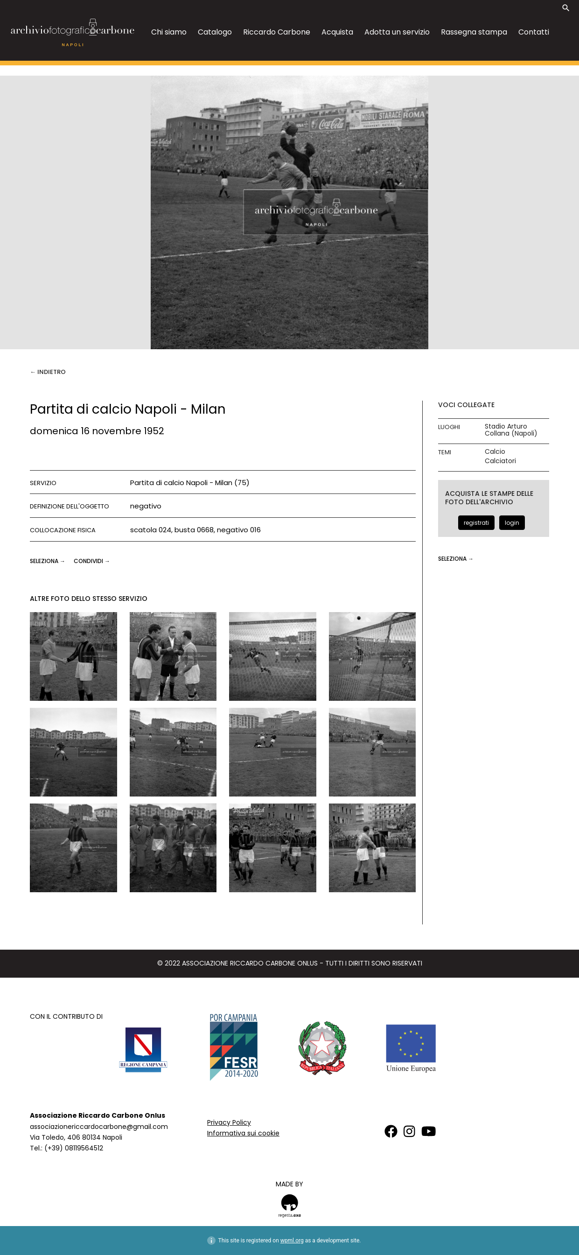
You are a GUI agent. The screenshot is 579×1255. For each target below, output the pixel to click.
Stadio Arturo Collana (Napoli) (511, 430)
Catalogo (215, 32)
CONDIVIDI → (92, 561)
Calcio (495, 451)
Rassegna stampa (474, 32)
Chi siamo (169, 32)
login (512, 523)
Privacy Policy (229, 1122)
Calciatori (500, 461)
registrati (476, 523)
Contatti (533, 32)
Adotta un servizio (397, 32)
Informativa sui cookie (243, 1133)
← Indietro (48, 371)
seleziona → (48, 561)
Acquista (337, 32)
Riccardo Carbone (276, 32)
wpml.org (292, 1240)
